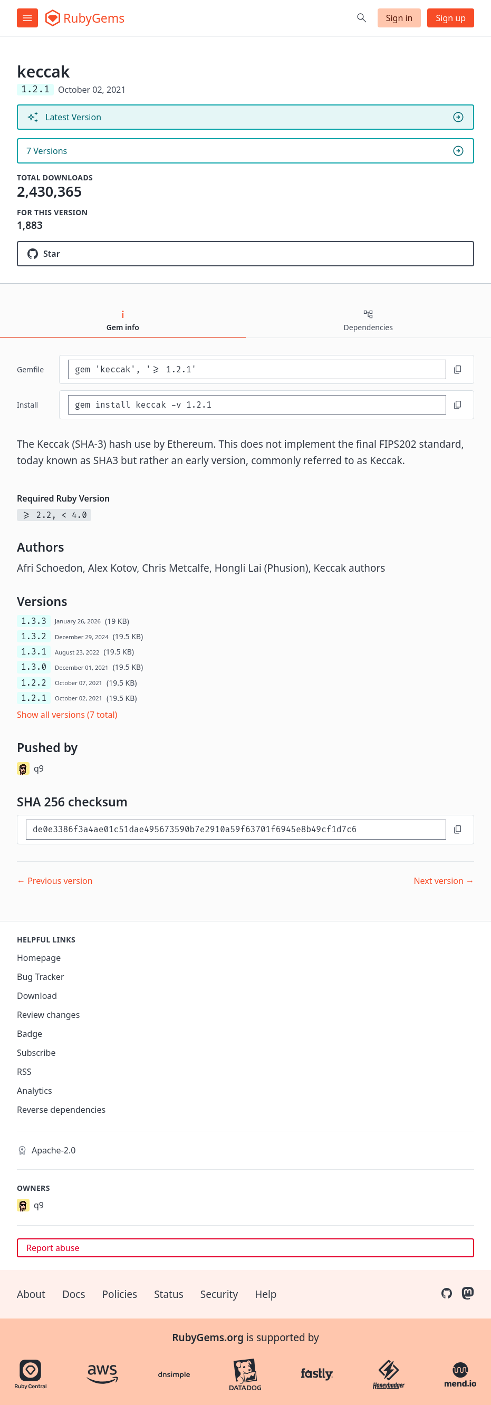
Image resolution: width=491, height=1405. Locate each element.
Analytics (34, 1090)
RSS (24, 1071)
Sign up (451, 18)
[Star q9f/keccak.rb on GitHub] (245, 253)
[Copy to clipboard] (457, 369)
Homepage (39, 958)
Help (265, 1294)
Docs (73, 1294)
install (27, 405)
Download (37, 996)
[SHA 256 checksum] (236, 829)
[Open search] (361, 17)
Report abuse (52, 1248)
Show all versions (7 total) (67, 714)
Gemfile (30, 369)
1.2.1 (33, 698)
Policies (120, 1294)
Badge (29, 1034)
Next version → (443, 881)
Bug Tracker (40, 977)
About (31, 1294)
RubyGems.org (208, 1337)
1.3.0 (33, 666)
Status (169, 1294)
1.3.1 (33, 651)
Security (219, 1294)
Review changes (48, 1015)
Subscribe (36, 1052)
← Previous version (55, 881)
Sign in (399, 18)
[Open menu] (27, 17)
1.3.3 (33, 621)
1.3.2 (33, 636)
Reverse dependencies (61, 1109)
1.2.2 (33, 682)
